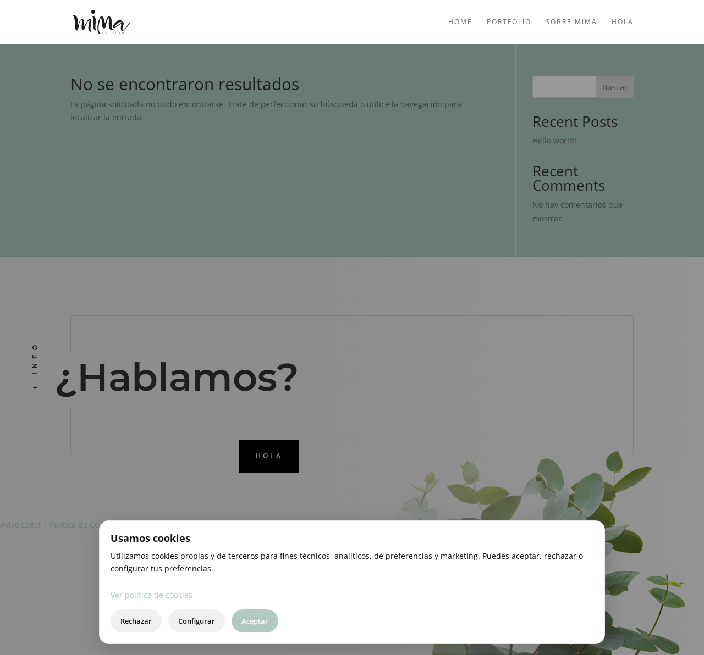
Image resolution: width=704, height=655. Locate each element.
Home (460, 22)
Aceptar (254, 621)
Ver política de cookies (152, 595)
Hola (623, 22)
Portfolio (509, 22)
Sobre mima (571, 22)
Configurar (196, 621)
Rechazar (136, 621)
